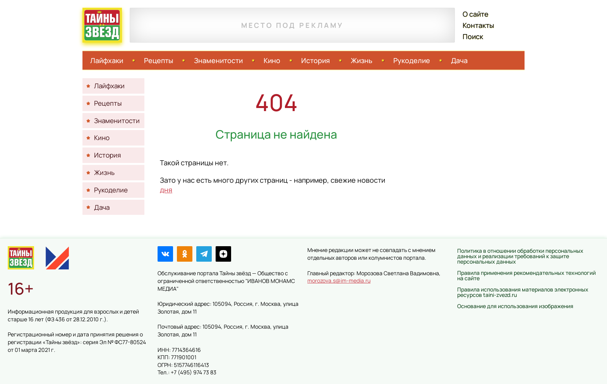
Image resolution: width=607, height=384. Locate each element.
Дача (459, 60)
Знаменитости (218, 60)
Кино (272, 60)
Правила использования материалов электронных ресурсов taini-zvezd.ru (522, 292)
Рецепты (158, 60)
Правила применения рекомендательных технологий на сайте (526, 275)
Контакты (478, 25)
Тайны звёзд (102, 25)
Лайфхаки (106, 60)
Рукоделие (411, 60)
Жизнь (361, 60)
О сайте (476, 14)
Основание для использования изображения (515, 306)
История (315, 60)
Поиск (473, 36)
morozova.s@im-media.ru (338, 280)
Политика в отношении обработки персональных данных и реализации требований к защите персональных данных (520, 256)
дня (166, 189)
